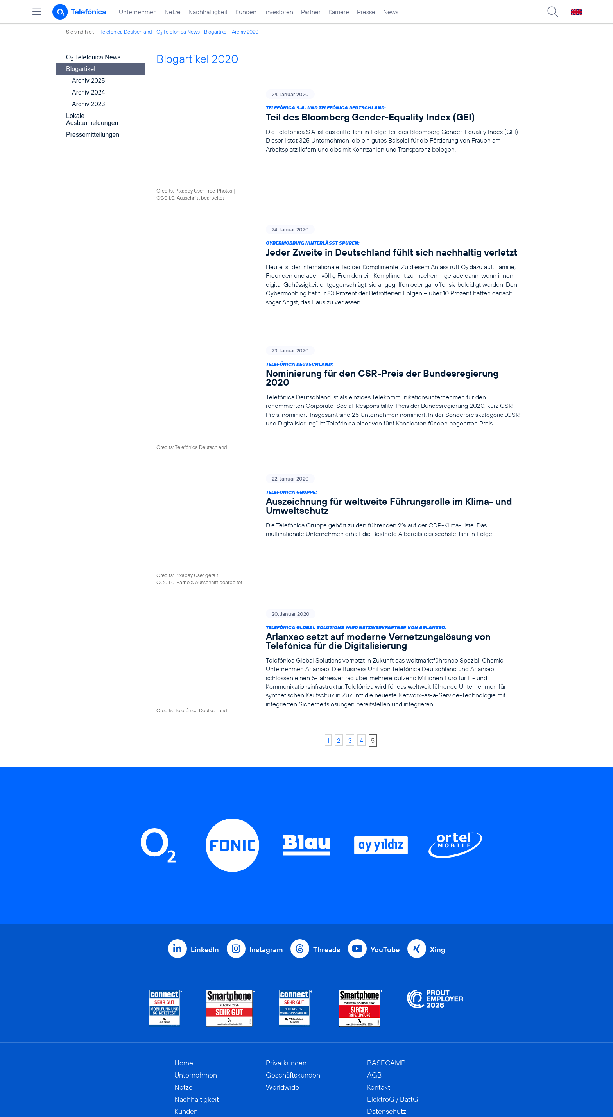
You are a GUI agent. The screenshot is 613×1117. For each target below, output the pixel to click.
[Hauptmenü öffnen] (36, 11)
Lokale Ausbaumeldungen (92, 119)
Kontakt (378, 948)
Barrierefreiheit (390, 1008)
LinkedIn (205, 810)
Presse (366, 12)
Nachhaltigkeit (208, 12)
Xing (437, 810)
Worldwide (282, 948)
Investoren (278, 12)
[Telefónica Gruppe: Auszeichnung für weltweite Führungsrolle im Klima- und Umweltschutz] (339, 420)
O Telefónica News (178, 32)
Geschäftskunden (293, 935)
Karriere (338, 12)
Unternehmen (138, 12)
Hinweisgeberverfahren (403, 984)
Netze (173, 12)
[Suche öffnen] (553, 11)
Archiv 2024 (88, 92)
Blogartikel (216, 32)
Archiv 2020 (245, 32)
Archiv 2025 (88, 80)
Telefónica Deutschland (126, 32)
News (390, 12)
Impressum (384, 1020)
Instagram (266, 810)
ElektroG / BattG (392, 960)
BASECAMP (386, 923)
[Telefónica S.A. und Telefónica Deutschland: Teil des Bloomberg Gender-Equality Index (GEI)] (339, 121)
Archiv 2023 (88, 104)
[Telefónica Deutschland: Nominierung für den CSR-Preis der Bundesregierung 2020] (339, 323)
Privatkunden (286, 923)
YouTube (385, 810)
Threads (326, 810)
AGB (374, 935)
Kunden (245, 12)
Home (183, 923)
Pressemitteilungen (92, 134)
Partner (311, 12)
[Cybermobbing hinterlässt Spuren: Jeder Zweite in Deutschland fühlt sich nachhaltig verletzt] (339, 218)
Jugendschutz (388, 996)
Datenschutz (386, 972)
